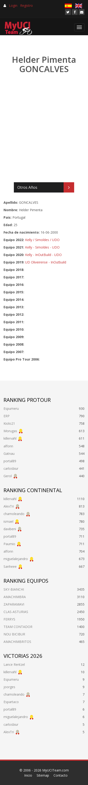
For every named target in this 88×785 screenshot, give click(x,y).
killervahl (10, 438)
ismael (8, 521)
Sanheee (10, 566)
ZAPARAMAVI (14, 604)
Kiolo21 (9, 423)
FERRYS (9, 619)
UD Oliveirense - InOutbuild (45, 262)
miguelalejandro (16, 559)
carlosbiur (11, 468)
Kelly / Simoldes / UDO (42, 240)
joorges (9, 687)
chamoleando (14, 514)
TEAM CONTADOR (18, 626)
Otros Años (27, 187)
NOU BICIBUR (14, 634)
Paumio (9, 544)
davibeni (10, 529)
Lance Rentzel (14, 664)
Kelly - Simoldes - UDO (42, 247)
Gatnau (9, 453)
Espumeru (11, 408)
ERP (7, 416)
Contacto (61, 775)
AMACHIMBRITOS (17, 641)
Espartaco (11, 702)
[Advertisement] (44, 128)
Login (13, 5)
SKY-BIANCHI (14, 589)
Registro (26, 5)
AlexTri (9, 506)
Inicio (28, 775)
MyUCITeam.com (55, 770)
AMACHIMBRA (15, 597)
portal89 (10, 461)
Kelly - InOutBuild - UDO (43, 254)
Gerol (8, 476)
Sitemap (43, 775)
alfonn (8, 446)
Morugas (10, 431)
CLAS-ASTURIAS (16, 612)
